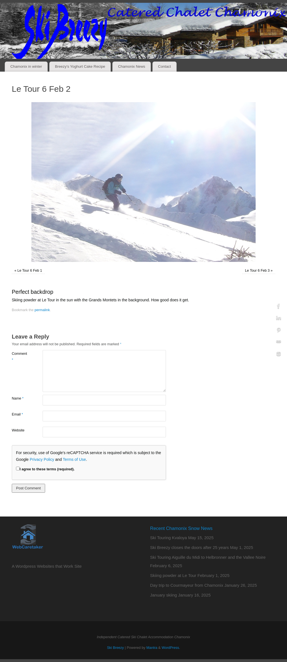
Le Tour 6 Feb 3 (257, 271)
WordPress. (171, 648)
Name (18, 398)
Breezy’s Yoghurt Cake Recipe (80, 66)
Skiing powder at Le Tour (173, 575)
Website (18, 430)
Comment (19, 356)
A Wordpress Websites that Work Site (47, 566)
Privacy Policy (42, 459)
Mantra (151, 648)
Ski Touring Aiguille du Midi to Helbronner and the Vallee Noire (208, 557)
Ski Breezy (115, 648)
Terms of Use (74, 459)
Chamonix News (131, 66)
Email (17, 414)
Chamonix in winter (26, 66)
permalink (42, 310)
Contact (164, 66)
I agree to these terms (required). (45, 469)
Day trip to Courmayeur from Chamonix (186, 585)
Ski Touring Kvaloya (168, 537)
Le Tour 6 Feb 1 (29, 271)
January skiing (163, 595)
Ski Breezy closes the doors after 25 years (189, 547)
